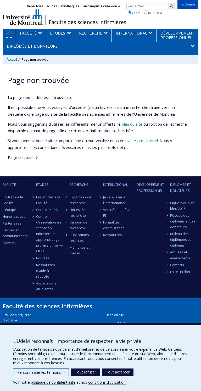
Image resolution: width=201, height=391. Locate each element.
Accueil (12, 59)
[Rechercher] (171, 6)
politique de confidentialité (53, 382)
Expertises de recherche (80, 200)
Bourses (42, 258)
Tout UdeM (153, 12)
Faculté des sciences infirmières (87, 22)
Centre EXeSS (47, 209)
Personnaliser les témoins (41, 372)
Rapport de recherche (78, 225)
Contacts (177, 264)
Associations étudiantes (46, 286)
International (115, 184)
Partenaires (12, 223)
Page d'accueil (20, 157)
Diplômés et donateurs (180, 187)
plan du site (132, 124)
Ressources (112, 234)
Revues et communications (16, 233)
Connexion (110, 6)
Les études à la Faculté (48, 200)
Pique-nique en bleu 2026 (182, 205)
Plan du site (115, 315)
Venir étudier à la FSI (116, 212)
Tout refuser (85, 372)
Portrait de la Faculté (13, 200)
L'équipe (9, 209)
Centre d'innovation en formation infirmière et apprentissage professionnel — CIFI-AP (49, 234)
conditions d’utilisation (107, 382)
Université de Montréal (23, 17)
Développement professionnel (150, 187)
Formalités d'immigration (114, 225)
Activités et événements (180, 255)
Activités (9, 242)
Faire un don (180, 271)
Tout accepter (118, 372)
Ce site (134, 12)
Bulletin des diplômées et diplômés (180, 239)
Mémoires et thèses (80, 250)
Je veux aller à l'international (114, 200)
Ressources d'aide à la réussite (45, 270)
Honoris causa (14, 216)
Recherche (79, 184)
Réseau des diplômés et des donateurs (183, 221)
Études (42, 184)
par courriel (147, 140)
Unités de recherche (78, 212)
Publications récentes (79, 237)
